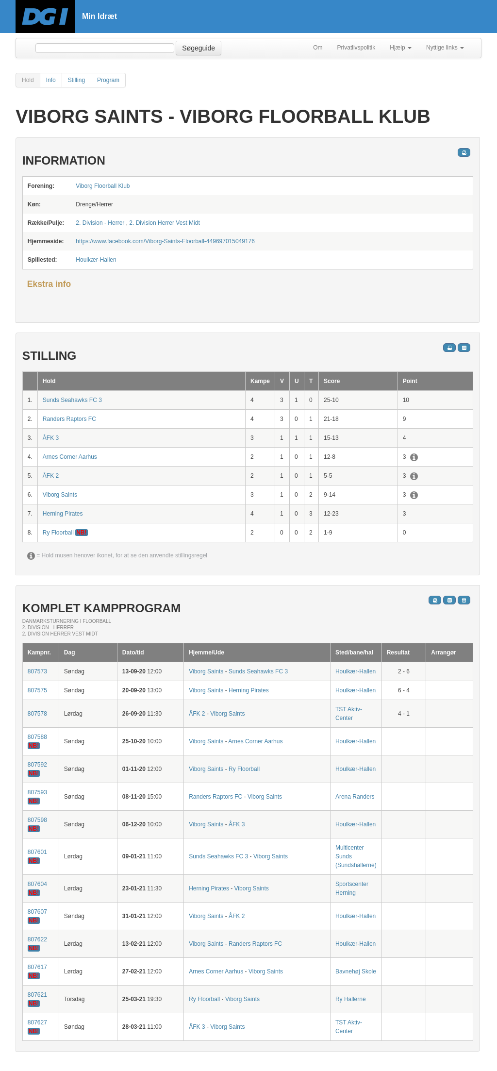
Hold (28, 80)
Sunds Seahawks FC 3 (72, 400)
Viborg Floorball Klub (103, 186)
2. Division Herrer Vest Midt (164, 222)
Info (51, 80)
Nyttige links (445, 47)
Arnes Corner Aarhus (70, 456)
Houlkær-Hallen (96, 259)
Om (317, 47)
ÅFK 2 (51, 475)
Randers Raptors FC (69, 419)
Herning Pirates (63, 513)
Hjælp (401, 47)
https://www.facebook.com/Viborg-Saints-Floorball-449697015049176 (165, 241)
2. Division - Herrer (100, 222)
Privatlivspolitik (356, 47)
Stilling (76, 80)
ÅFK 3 (51, 438)
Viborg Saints (60, 494)
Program (108, 80)
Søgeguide (198, 48)
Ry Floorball (59, 532)
